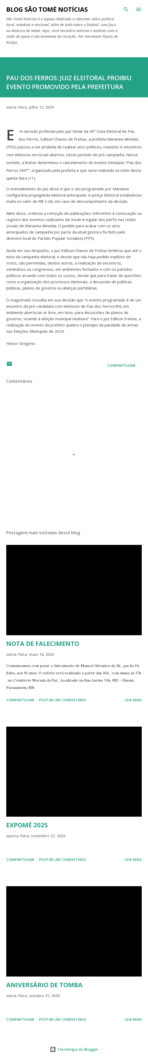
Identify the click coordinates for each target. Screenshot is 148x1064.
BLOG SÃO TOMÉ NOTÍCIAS (47, 9)
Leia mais (133, 699)
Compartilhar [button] (121, 365)
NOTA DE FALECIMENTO (42, 643)
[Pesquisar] (126, 9)
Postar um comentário (62, 699)
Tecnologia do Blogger (74, 1049)
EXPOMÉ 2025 (27, 825)
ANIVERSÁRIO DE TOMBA (44, 984)
